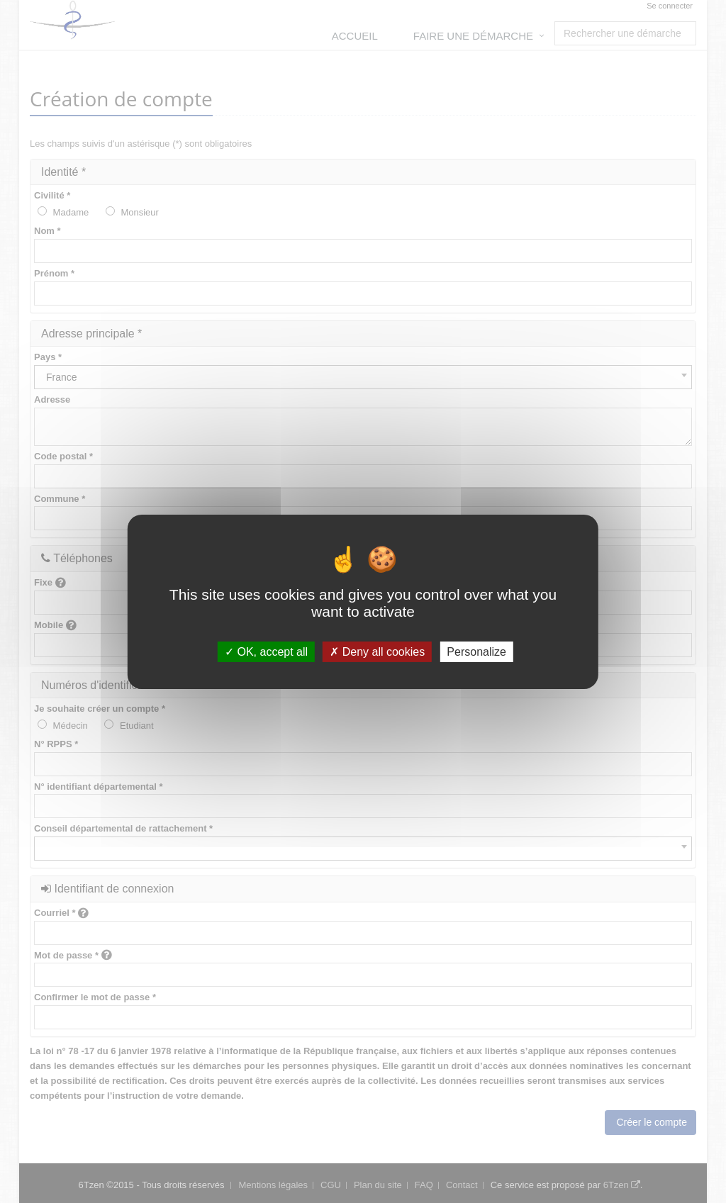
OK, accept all (266, 651)
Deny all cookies (377, 651)
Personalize (476, 651)
